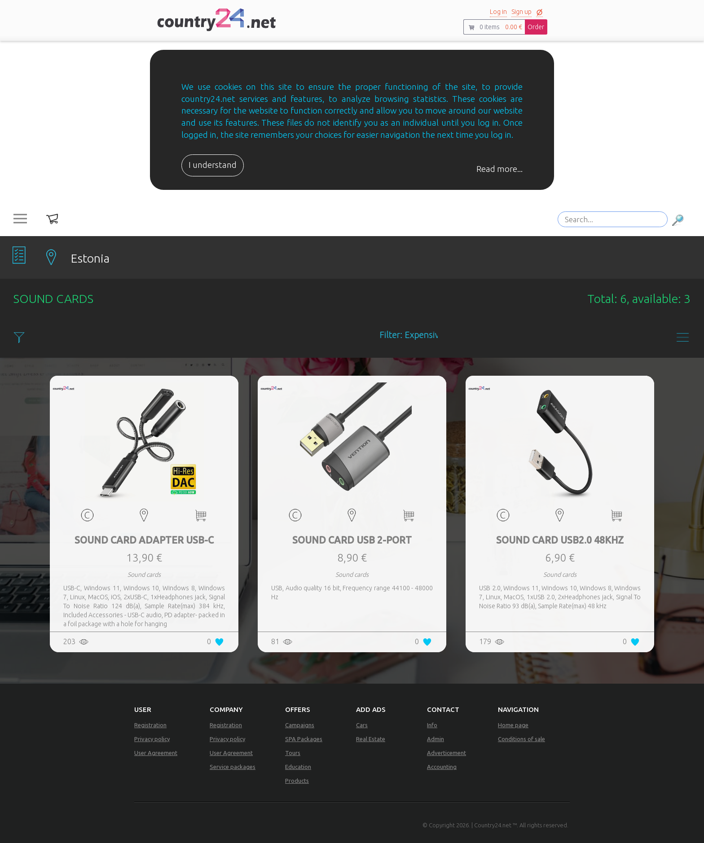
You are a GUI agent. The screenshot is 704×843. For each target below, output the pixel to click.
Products (297, 780)
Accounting (442, 767)
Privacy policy (152, 739)
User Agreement (155, 753)
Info (432, 725)
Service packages (232, 767)
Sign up (521, 11)
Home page (513, 725)
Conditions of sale (521, 739)
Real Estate (370, 739)
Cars (362, 725)
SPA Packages (303, 739)
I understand (213, 165)
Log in (498, 11)
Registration (150, 725)
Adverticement (446, 753)
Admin (435, 739)
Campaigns (299, 725)
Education (298, 767)
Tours (292, 753)
